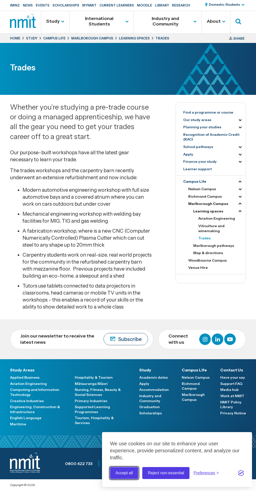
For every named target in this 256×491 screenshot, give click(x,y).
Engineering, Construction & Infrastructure (35, 409)
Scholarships (65, 5)
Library (162, 5)
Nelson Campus (202, 189)
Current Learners (117, 5)
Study (53, 21)
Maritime (18, 424)
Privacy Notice (233, 413)
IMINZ (15, 5)
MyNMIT (89, 5)
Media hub (229, 389)
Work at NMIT (232, 396)
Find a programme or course (208, 112)
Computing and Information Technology (34, 392)
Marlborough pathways (213, 245)
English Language (26, 418)
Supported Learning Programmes (92, 409)
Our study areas (197, 120)
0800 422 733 (78, 463)
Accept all (124, 473)
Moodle (144, 5)
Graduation (149, 407)
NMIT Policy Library (231, 404)
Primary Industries (91, 401)
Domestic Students (224, 4)
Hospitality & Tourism (94, 377)
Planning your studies (202, 127)
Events (43, 5)
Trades (204, 238)
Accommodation (154, 389)
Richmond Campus (205, 196)
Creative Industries (27, 401)
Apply (188, 154)
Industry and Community (165, 21)
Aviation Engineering (216, 218)
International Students (99, 21)
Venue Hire (198, 267)
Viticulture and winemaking (211, 228)
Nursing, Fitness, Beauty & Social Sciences (98, 392)
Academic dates (153, 377)
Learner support (197, 169)
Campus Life (194, 181)
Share (238, 38)
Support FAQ (231, 383)
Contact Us (231, 369)
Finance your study (200, 161)
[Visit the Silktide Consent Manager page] (241, 473)
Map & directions (208, 253)
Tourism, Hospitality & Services (94, 420)
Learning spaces (208, 211)
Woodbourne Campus (207, 260)
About (214, 21)
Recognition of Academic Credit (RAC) (211, 137)
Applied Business (25, 377)
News (28, 5)
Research (181, 5)
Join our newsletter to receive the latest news (84, 339)
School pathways (198, 147)
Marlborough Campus (208, 203)
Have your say (232, 377)
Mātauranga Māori (91, 383)
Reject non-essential (166, 473)
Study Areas (22, 369)
